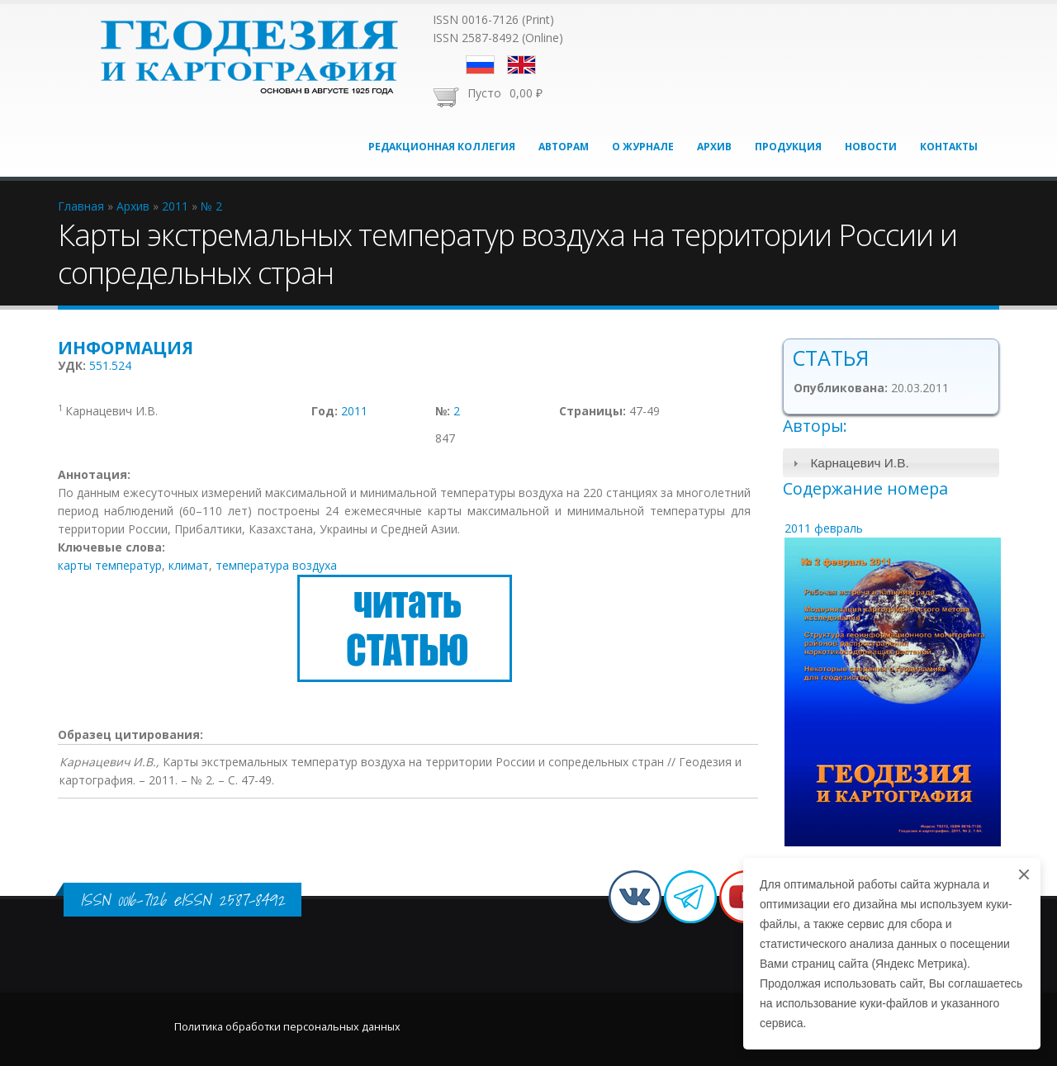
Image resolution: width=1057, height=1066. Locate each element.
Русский (480, 64)
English (521, 64)
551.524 (110, 365)
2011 (354, 411)
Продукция (788, 147)
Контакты (949, 147)
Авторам (563, 147)
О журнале (643, 147)
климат (188, 565)
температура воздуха (276, 565)
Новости (871, 147)
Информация (125, 347)
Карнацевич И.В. (859, 463)
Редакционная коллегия (441, 147)
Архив (714, 147)
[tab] (891, 462)
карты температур (110, 565)
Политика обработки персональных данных (287, 1027)
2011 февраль (823, 528)
